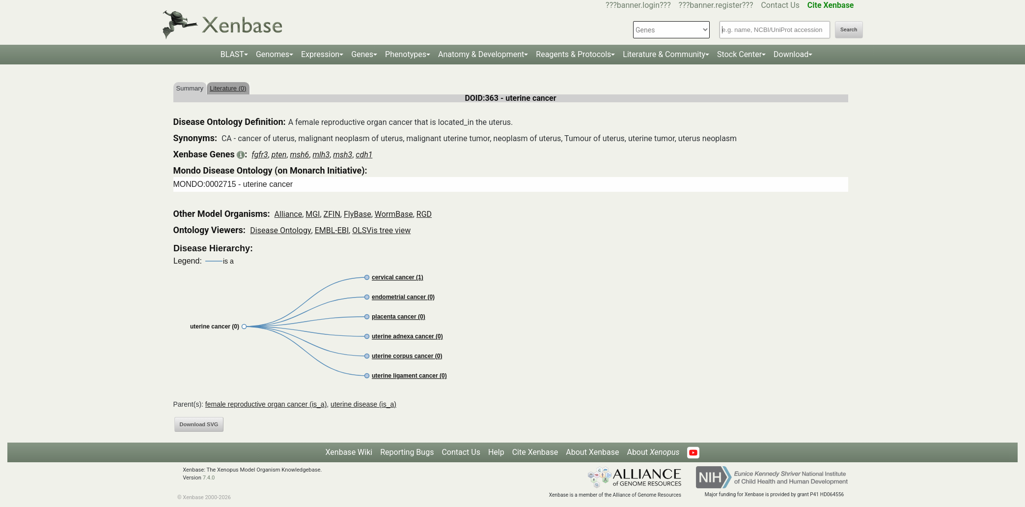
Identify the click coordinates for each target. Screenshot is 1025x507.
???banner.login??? (638, 5)
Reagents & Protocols (573, 54)
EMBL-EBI (332, 230)
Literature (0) (228, 88)
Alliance (289, 214)
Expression (320, 54)
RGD (424, 214)
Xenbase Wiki (349, 452)
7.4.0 (209, 478)
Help (496, 452)
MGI (312, 214)
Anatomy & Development (481, 54)
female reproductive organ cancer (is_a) (266, 404)
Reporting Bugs (407, 452)
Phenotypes (405, 54)
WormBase (394, 214)
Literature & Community (664, 54)
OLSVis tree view (381, 230)
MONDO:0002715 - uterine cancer (233, 184)
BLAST (232, 54)
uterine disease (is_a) (363, 404)
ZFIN (332, 214)
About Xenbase (592, 452)
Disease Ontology (280, 230)
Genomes (272, 54)
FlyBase (357, 214)
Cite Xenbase (535, 452)
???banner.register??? (716, 5)
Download (791, 54)
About (653, 452)
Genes (362, 54)
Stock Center (739, 54)
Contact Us (780, 5)
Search (848, 30)
